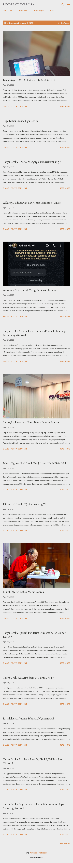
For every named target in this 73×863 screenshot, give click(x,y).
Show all (63, 23)
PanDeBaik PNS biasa (18, 4)
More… (53, 11)
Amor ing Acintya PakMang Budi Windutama (29, 290)
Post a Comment (19, 106)
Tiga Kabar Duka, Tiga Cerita (20, 121)
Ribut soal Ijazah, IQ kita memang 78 (24, 504)
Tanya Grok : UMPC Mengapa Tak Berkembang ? (32, 162)
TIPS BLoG (23, 11)
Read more (65, 106)
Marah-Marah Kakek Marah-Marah (23, 592)
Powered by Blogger (36, 853)
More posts (64, 844)
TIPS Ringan (39, 11)
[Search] (62, 4)
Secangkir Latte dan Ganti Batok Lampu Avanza (31, 422)
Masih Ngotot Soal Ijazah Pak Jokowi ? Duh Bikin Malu (35, 463)
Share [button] (6, 106)
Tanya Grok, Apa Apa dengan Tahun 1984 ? (28, 677)
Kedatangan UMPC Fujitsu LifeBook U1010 (29, 80)
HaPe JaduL (8, 11)
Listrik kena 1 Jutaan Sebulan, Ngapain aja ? (28, 718)
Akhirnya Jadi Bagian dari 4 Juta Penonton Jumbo (32, 202)
